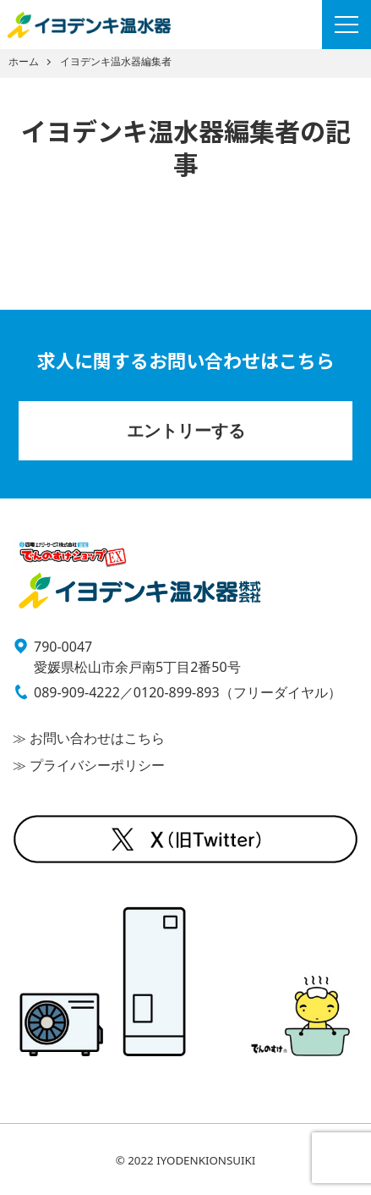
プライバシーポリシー (95, 765)
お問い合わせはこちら (95, 738)
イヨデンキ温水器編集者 (116, 62)
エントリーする (186, 430)
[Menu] (346, 24)
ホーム (23, 62)
